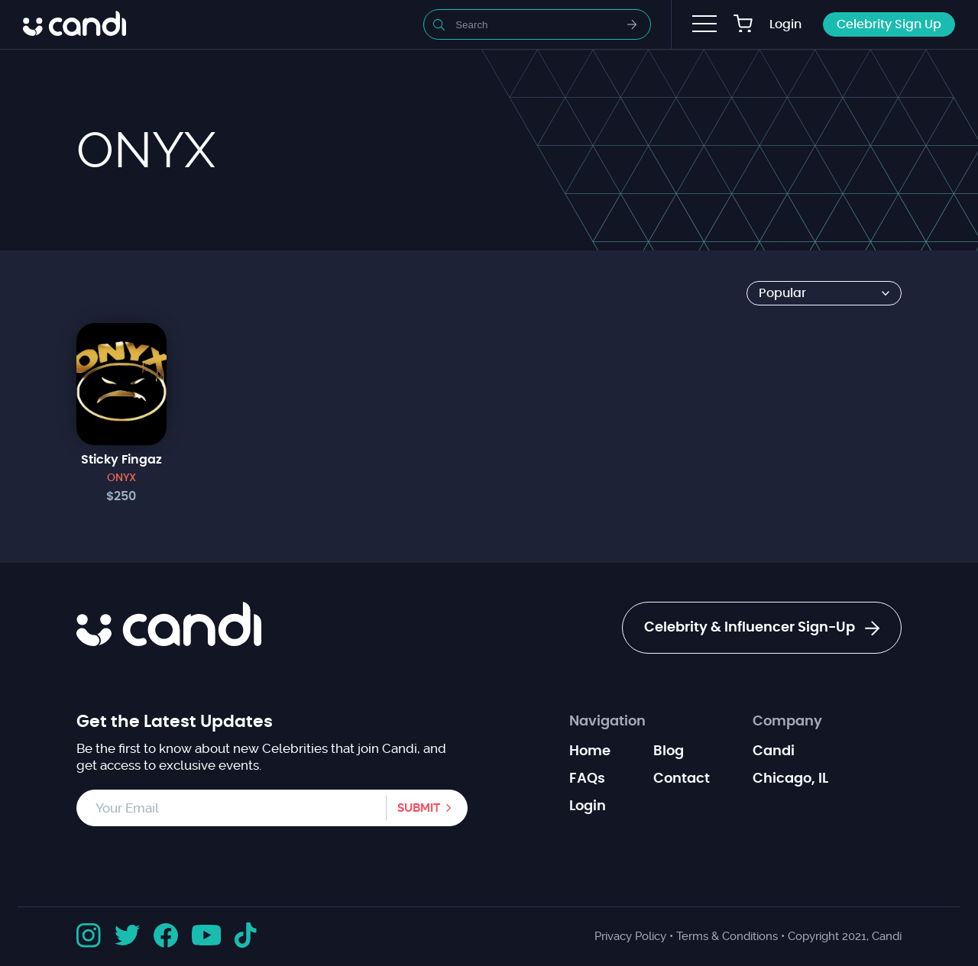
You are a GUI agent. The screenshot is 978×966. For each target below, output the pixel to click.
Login (785, 24)
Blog (668, 751)
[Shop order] (824, 293)
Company (787, 722)
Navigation (607, 722)
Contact (681, 779)
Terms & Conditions (727, 936)
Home (589, 751)
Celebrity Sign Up (889, 24)
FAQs (587, 779)
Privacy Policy (630, 936)
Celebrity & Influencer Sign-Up (761, 628)
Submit (418, 808)
